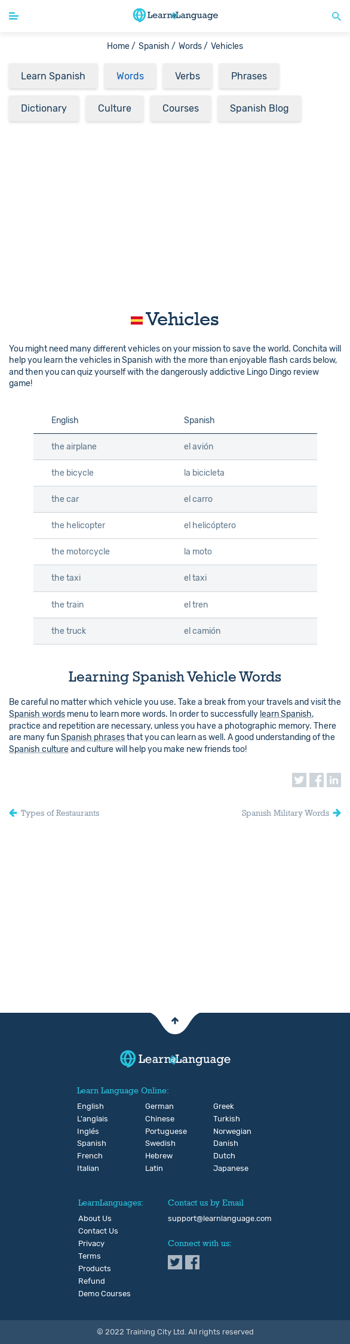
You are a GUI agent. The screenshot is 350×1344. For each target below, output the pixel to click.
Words (130, 76)
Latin (154, 1168)
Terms (89, 1256)
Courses (180, 108)
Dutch (223, 1156)
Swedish (155, 1143)
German (155, 1106)
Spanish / (157, 46)
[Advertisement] (175, 211)
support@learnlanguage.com (220, 1218)
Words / (193, 46)
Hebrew (155, 1156)
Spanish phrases (93, 737)
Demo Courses (104, 1294)
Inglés (87, 1131)
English (87, 1106)
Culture (114, 108)
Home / (121, 46)
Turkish (223, 1119)
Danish (223, 1143)
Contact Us (98, 1231)
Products (94, 1269)
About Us (95, 1218)
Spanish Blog (259, 108)
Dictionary (44, 108)
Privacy (91, 1244)
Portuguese (155, 1131)
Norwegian (223, 1131)
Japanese (223, 1168)
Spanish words (37, 714)
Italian (87, 1168)
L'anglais (87, 1119)
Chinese (155, 1119)
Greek (223, 1106)
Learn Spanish (53, 76)
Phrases (249, 76)
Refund (91, 1281)
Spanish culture (39, 749)
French (87, 1156)
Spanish (87, 1143)
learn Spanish (286, 714)
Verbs (187, 76)
